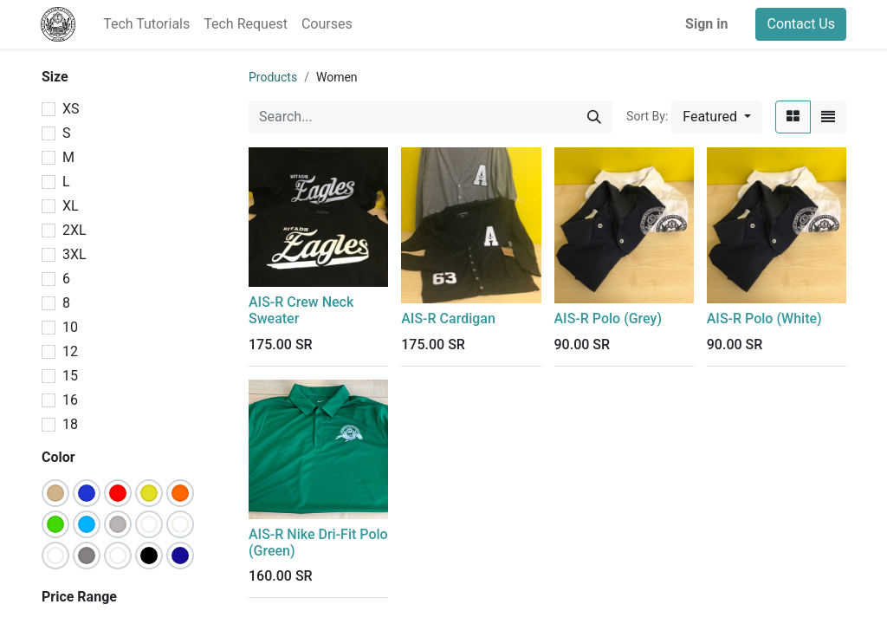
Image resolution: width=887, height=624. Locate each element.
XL (70, 206)
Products (273, 77)
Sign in (706, 24)
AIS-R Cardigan (448, 318)
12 (70, 351)
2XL (74, 230)
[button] (716, 117)
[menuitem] (146, 24)
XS (71, 109)
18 (70, 424)
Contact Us (801, 24)
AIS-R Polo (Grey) (608, 318)
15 (70, 375)
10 (70, 327)
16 (70, 400)
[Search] (594, 117)
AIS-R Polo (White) (764, 318)
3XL (74, 254)
